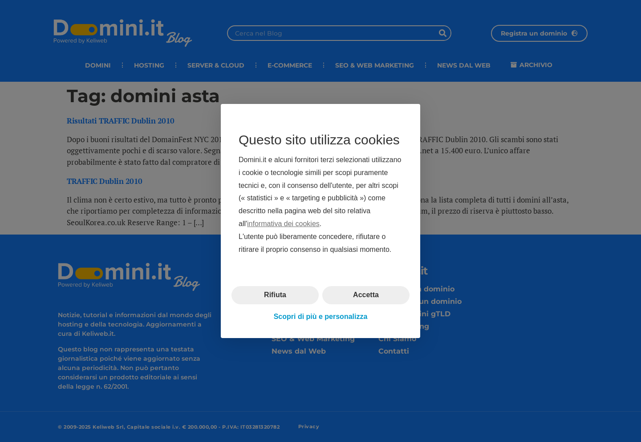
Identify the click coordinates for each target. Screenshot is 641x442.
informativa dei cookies (283, 223)
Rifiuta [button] (275, 295)
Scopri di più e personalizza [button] (321, 316)
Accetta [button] (366, 295)
